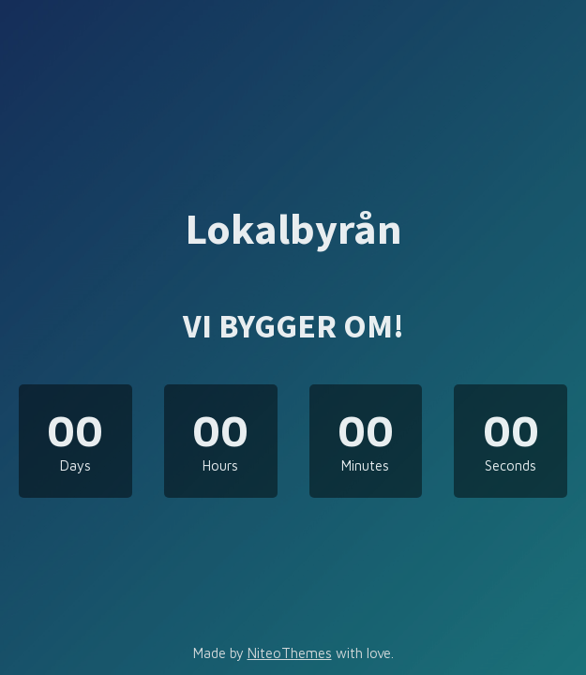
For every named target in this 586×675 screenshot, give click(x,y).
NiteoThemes (290, 653)
